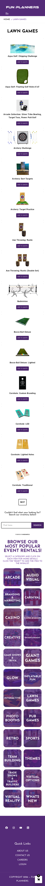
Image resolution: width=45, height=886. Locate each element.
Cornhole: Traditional (22, 485)
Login (22, 864)
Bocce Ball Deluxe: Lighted (22, 362)
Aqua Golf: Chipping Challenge (22, 56)
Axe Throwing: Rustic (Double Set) (22, 271)
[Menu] (7, 13)
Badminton (22, 301)
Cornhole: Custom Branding (22, 393)
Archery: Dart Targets (22, 179)
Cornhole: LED (22, 424)
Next (22, 502)
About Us (22, 851)
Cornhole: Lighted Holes (22, 454)
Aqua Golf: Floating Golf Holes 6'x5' (22, 87)
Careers (22, 860)
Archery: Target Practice (22, 209)
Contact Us (22, 855)
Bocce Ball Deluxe (22, 332)
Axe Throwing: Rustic (22, 240)
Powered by (22, 534)
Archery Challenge (22, 148)
